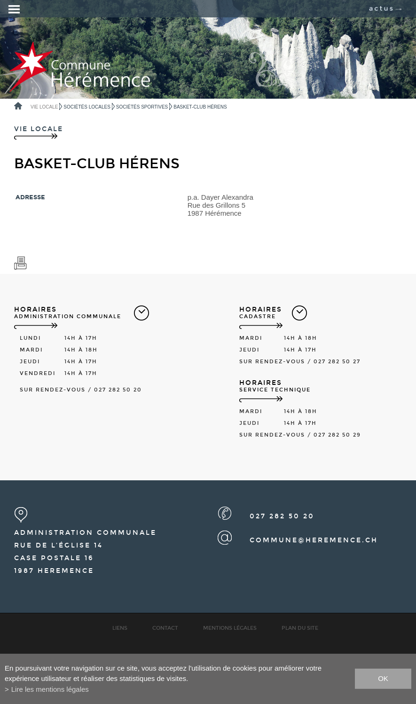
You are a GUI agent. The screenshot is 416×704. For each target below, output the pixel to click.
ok (383, 678)
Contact (165, 628)
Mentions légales (230, 628)
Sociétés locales (86, 107)
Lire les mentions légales (50, 689)
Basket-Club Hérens (200, 107)
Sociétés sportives (142, 107)
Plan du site (300, 628)
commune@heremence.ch (314, 540)
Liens (119, 628)
